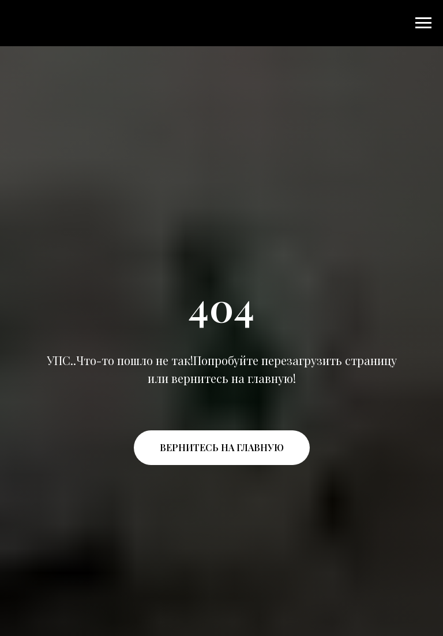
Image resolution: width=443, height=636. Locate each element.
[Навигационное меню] (423, 23)
